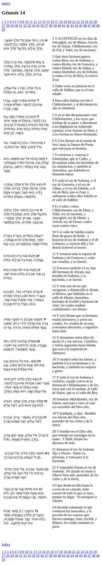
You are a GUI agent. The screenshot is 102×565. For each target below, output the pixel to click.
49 (98, 25)
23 (82, 22)
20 (69, 22)
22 (78, 22)
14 (43, 22)
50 (3, 29)
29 (12, 25)
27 (3, 25)
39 (55, 25)
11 (30, 22)
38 (50, 25)
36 (42, 25)
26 (95, 22)
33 (29, 25)
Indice (6, 3)
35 (38, 25)
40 (59, 25)
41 (63, 25)
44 (76, 25)
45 (80, 25)
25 (91, 22)
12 (35, 22)
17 (56, 22)
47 (89, 25)
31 (20, 25)
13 (39, 22)
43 (72, 25)
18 (60, 22)
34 (33, 25)
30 (16, 25)
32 (25, 25)
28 (7, 25)
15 (48, 22)
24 (86, 22)
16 (52, 22)
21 (73, 22)
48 (93, 25)
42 (68, 25)
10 (26, 22)
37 (46, 25)
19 (65, 22)
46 (85, 25)
